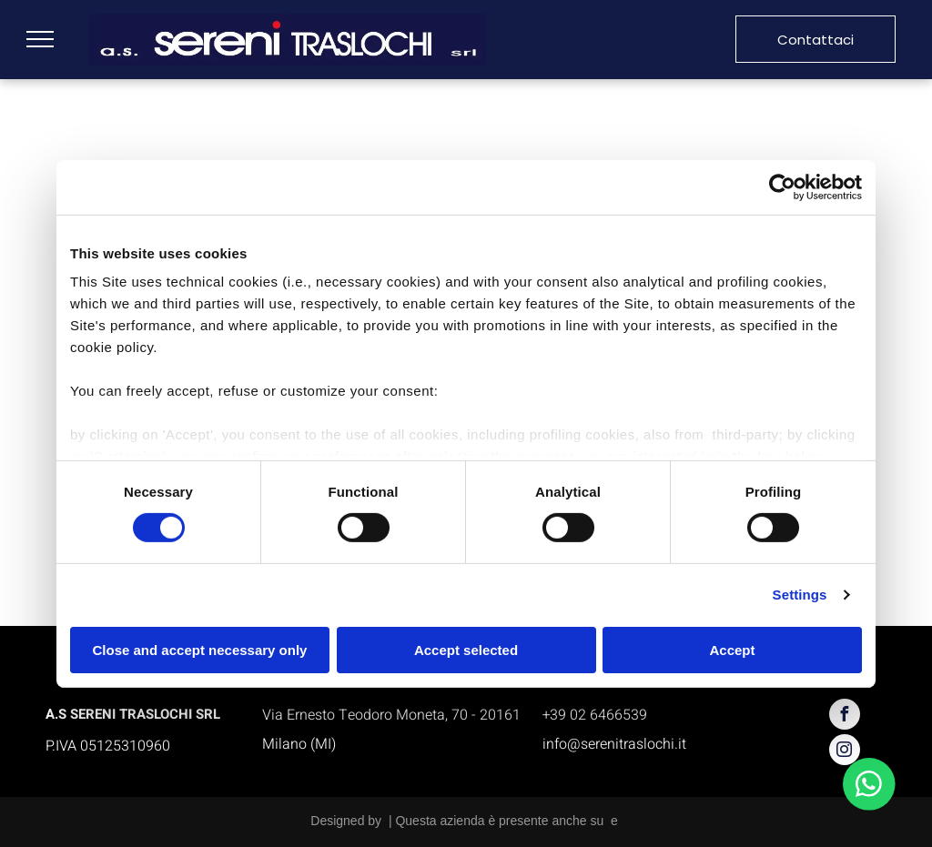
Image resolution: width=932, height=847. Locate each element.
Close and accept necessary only (200, 650)
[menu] (40, 39)
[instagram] (844, 752)
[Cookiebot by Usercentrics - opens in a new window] (782, 186)
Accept (732, 650)
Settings (800, 594)
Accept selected (466, 650)
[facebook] (844, 716)
